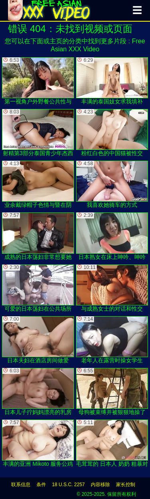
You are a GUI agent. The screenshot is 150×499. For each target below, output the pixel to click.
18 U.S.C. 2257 (68, 484)
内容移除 (100, 484)
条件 (41, 484)
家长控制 (125, 484)
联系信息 (20, 484)
